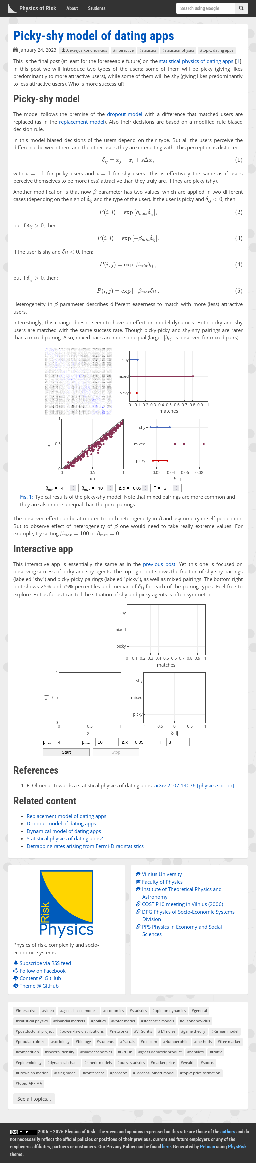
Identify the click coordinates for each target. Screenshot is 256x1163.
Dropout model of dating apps (61, 823)
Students (97, 8)
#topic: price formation (200, 1072)
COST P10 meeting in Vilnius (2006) (181, 904)
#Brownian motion (32, 1072)
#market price (163, 1062)
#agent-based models (78, 1010)
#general (199, 1010)
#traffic (216, 1051)
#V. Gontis (143, 1031)
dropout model (125, 114)
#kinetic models (98, 1062)
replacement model (81, 121)
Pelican (207, 1147)
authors (227, 1132)
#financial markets (69, 1020)
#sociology (60, 1041)
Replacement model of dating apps (66, 816)
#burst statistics (131, 1062)
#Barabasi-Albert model (153, 1072)
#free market (229, 1041)
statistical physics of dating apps (196, 61)
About (72, 8)
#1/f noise (166, 1031)
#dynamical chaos (62, 1062)
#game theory (193, 1031)
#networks (119, 1031)
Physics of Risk (32, 8)
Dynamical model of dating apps (64, 831)
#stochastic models (157, 1020)
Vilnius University (160, 874)
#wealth (188, 1062)
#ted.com (149, 1041)
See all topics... (34, 1098)
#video (48, 1010)
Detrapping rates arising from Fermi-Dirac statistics (85, 846)
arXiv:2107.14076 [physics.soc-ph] (194, 785)
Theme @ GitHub (38, 985)
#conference (93, 1072)
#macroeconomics (96, 1051)
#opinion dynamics (169, 1010)
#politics (98, 1020)
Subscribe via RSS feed (44, 963)
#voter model (123, 1020)
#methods (203, 1041)
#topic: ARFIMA (29, 1083)
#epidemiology (29, 1062)
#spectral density (59, 1051)
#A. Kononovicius (195, 1020)
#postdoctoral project (35, 1031)
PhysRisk (237, 1147)
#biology (83, 1041)
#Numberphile (175, 1041)
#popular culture (30, 1041)
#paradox (118, 1072)
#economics (113, 1010)
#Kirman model (224, 1031)
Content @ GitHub (39, 978)
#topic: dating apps (216, 50)
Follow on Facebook (41, 970)
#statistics (147, 50)
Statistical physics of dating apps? (65, 838)
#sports (207, 1062)
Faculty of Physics (161, 881)
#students (105, 1041)
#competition (27, 1051)
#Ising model (65, 1072)
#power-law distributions (81, 1031)
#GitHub (125, 1051)
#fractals (127, 1041)
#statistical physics (178, 50)
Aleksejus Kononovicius (84, 50)
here (166, 1147)
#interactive (123, 50)
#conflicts (195, 1051)
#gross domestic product (160, 1051)
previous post (159, 564)
